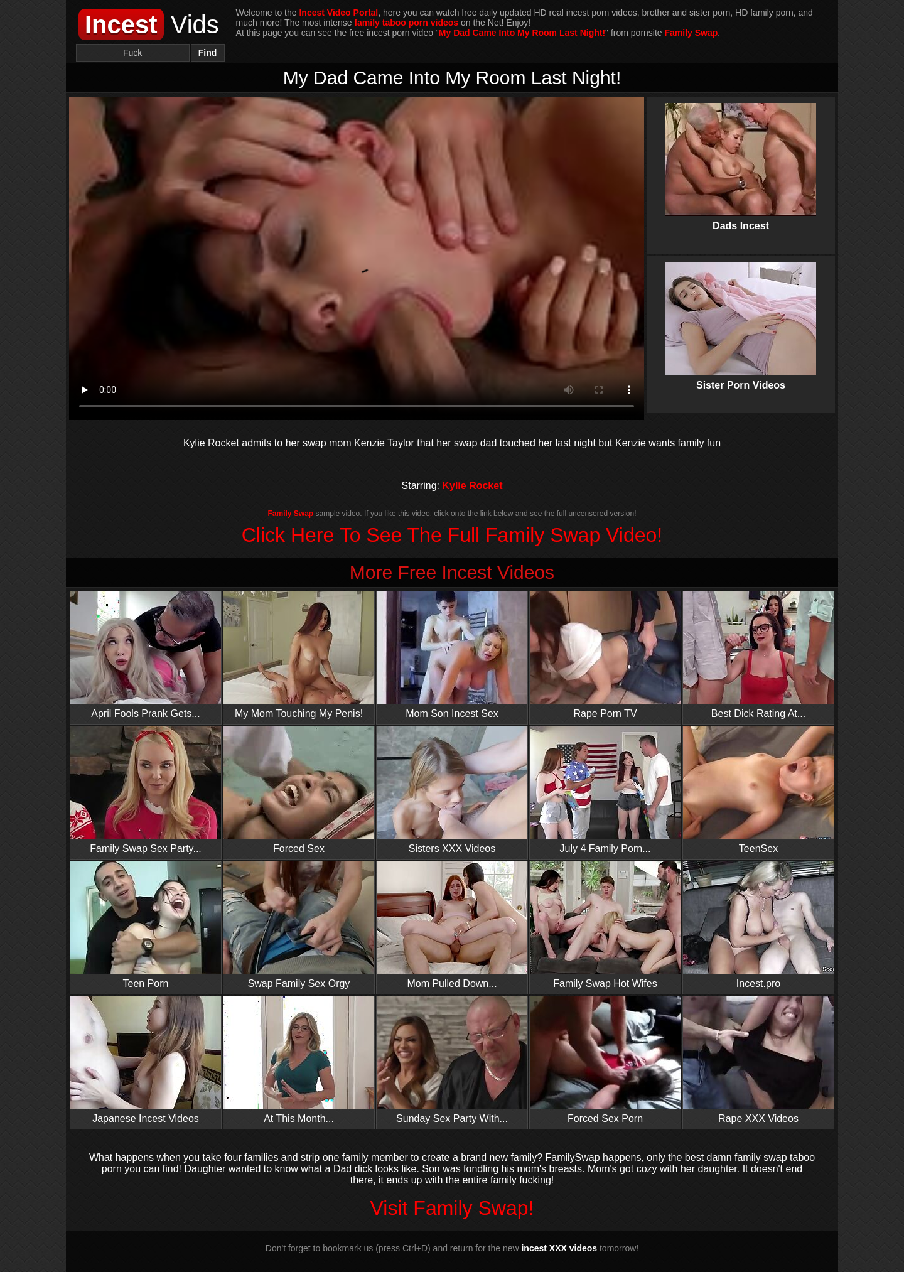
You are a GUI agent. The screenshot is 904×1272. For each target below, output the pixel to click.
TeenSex (758, 790)
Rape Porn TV (605, 655)
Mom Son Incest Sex (452, 655)
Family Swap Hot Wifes (605, 925)
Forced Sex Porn (605, 1060)
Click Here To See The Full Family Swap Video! (452, 535)
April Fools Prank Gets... (145, 655)
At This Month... (298, 1060)
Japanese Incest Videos (145, 1060)
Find (207, 53)
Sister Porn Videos (740, 315)
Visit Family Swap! (452, 1208)
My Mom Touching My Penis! (298, 655)
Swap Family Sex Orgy (298, 925)
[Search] (133, 53)
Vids (148, 24)
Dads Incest (740, 156)
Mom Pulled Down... (452, 925)
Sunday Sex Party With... (452, 1060)
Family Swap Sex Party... (145, 790)
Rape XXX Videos (758, 1060)
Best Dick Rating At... (758, 655)
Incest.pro (758, 925)
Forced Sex (298, 790)
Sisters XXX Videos (452, 790)
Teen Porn (145, 925)
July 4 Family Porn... (605, 790)
